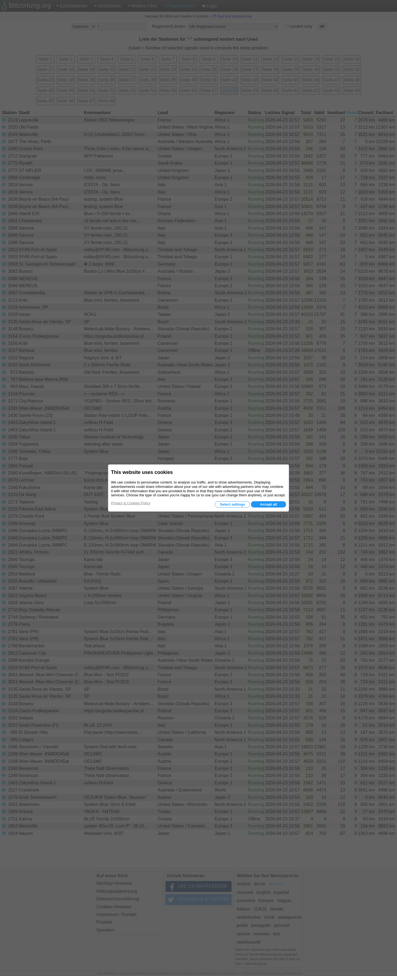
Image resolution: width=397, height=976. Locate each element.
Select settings (232, 504)
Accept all (268, 504)
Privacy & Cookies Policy (130, 503)
